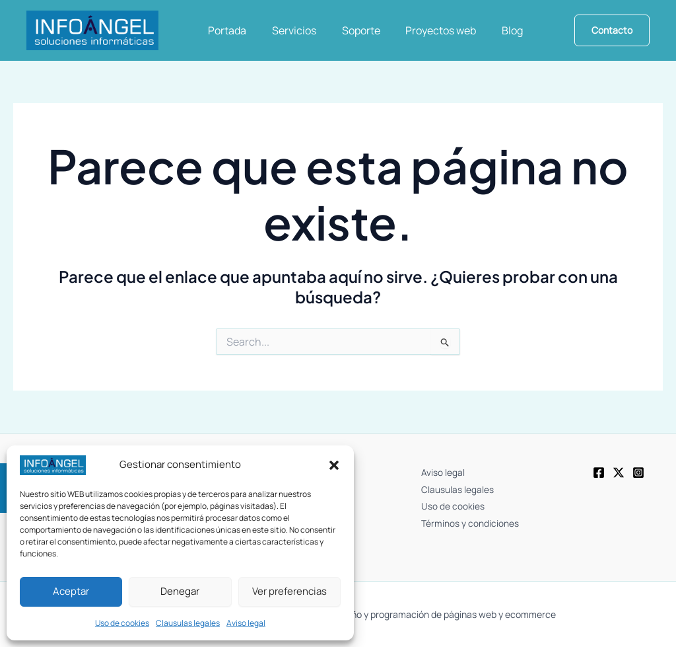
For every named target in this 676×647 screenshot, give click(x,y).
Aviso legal (245, 622)
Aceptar (71, 591)
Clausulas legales (188, 622)
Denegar (179, 591)
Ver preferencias (289, 591)
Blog (492, 30)
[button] (334, 465)
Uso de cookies (122, 622)
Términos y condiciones (471, 516)
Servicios (287, 30)
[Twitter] (619, 473)
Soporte (350, 30)
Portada (225, 30)
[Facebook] (599, 473)
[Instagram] (638, 473)
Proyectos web (425, 30)
